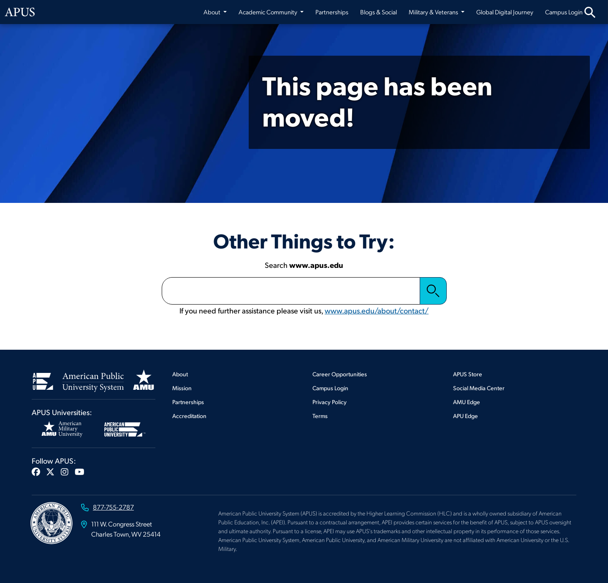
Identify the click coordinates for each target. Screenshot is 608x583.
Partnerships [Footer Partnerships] (188, 401)
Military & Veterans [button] (434, 12)
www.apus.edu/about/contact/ (377, 310)
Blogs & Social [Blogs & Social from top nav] (378, 12)
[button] (36, 471)
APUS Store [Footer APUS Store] (467, 374)
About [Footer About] (180, 374)
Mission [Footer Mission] (182, 387)
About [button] (213, 12)
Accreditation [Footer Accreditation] (189, 415)
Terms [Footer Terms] (320, 415)
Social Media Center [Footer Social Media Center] (479, 387)
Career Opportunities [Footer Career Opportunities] (339, 374)
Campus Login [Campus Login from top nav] (564, 12)
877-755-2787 (113, 506)
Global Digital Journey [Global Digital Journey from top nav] (504, 12)
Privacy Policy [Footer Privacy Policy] (329, 401)
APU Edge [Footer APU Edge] (465, 415)
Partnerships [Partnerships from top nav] (331, 12)
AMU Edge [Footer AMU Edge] (466, 401)
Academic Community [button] (269, 12)
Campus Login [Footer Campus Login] (330, 387)
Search (433, 290)
